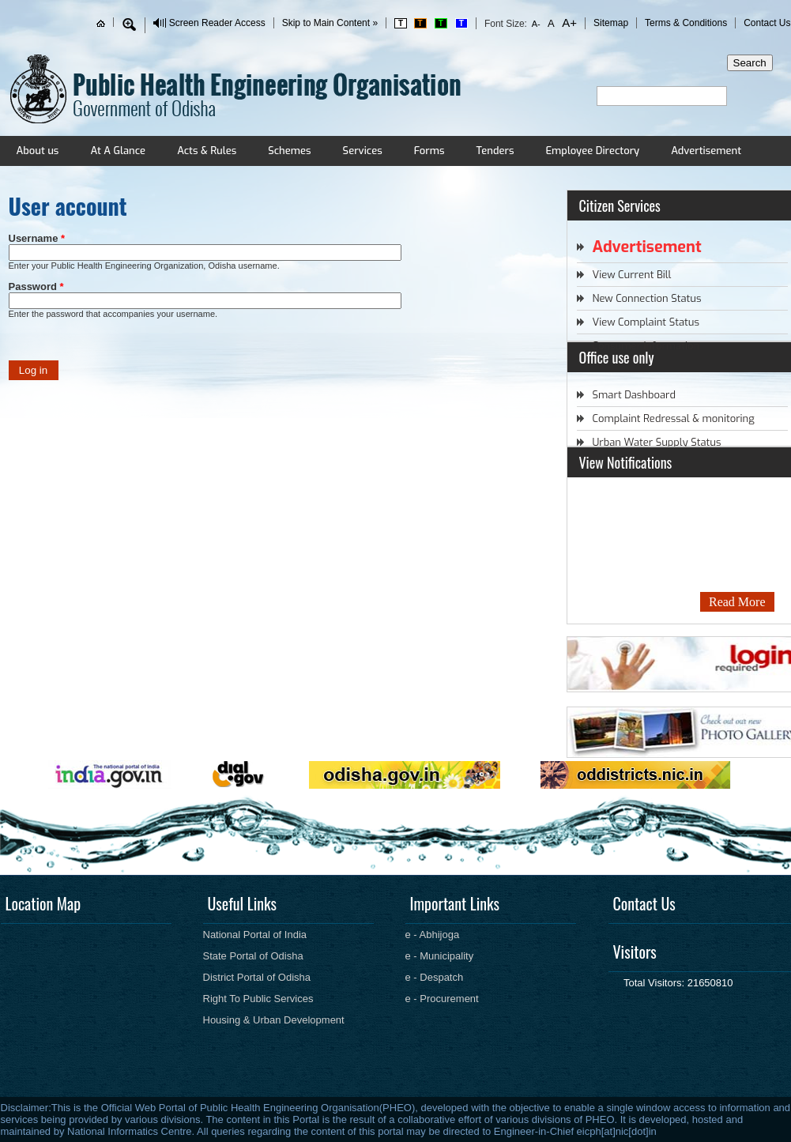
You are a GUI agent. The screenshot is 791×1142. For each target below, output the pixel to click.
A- (536, 23)
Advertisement (706, 150)
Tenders (495, 150)
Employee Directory (592, 150)
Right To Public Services (258, 998)
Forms (429, 150)
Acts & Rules (206, 150)
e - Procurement (442, 998)
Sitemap (610, 22)
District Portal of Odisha (257, 977)
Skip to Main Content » (330, 22)
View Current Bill (632, 274)
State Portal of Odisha (253, 956)
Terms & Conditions (686, 22)
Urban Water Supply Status (657, 442)
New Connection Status (647, 298)
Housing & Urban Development (274, 1020)
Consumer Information (646, 345)
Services (362, 150)
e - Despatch (434, 977)
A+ (568, 22)
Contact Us (767, 22)
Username (37, 238)
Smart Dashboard (634, 394)
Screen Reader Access (217, 22)
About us (38, 150)
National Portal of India (255, 934)
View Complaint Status (646, 322)
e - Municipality (439, 956)
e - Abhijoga (432, 934)
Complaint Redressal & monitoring (674, 418)
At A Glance (117, 150)
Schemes (289, 150)
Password (36, 286)
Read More (737, 602)
